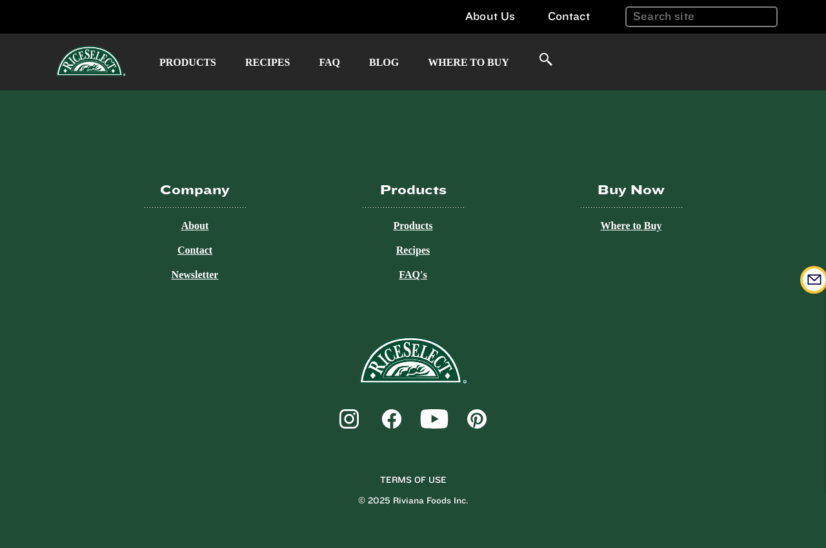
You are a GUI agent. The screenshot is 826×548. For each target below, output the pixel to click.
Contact (569, 16)
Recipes (267, 62)
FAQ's (413, 274)
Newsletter (195, 274)
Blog (384, 62)
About (195, 225)
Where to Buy (468, 62)
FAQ (329, 62)
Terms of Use (413, 480)
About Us (490, 16)
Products (187, 62)
